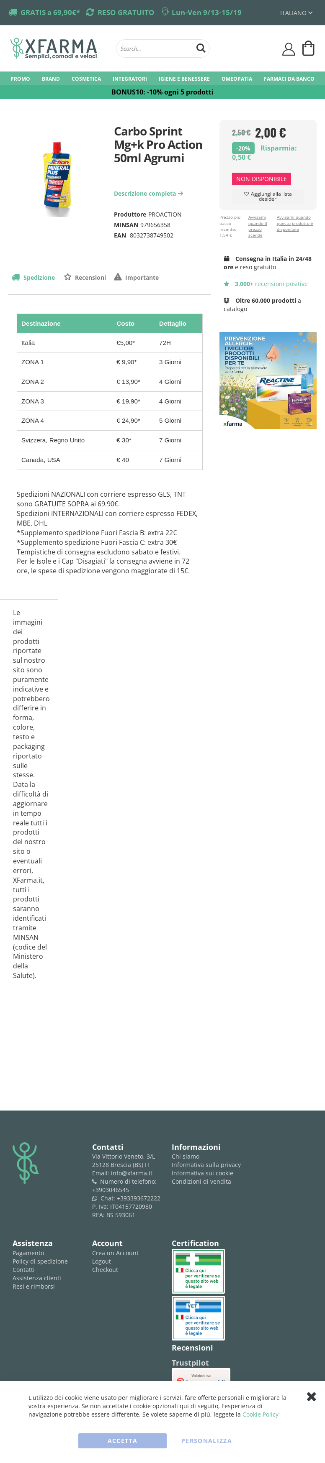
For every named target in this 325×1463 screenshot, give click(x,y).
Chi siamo (185, 1156)
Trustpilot (190, 1363)
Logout (101, 1261)
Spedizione (38, 277)
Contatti (24, 1270)
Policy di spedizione (40, 1261)
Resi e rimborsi (34, 1286)
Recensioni (89, 277)
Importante (141, 277)
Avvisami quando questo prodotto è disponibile (295, 223)
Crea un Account (115, 1253)
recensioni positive (266, 284)
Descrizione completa (149, 193)
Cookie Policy (260, 1414)
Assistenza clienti (37, 1278)
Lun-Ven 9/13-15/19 (207, 12)
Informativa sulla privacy (206, 1165)
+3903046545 (110, 1190)
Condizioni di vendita (201, 1181)
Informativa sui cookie (202, 1173)
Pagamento (28, 1253)
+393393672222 (138, 1198)
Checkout (105, 1270)
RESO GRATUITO (126, 12)
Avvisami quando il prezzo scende (257, 226)
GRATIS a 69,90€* (50, 12)
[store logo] (59, 48)
